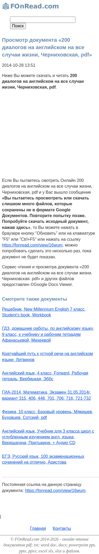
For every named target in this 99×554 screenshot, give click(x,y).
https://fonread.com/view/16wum (32, 245)
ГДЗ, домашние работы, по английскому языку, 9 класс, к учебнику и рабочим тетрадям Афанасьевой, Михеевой (48, 334)
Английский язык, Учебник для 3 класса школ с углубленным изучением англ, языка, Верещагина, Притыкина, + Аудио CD (48, 437)
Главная (38, 528)
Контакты (62, 528)
